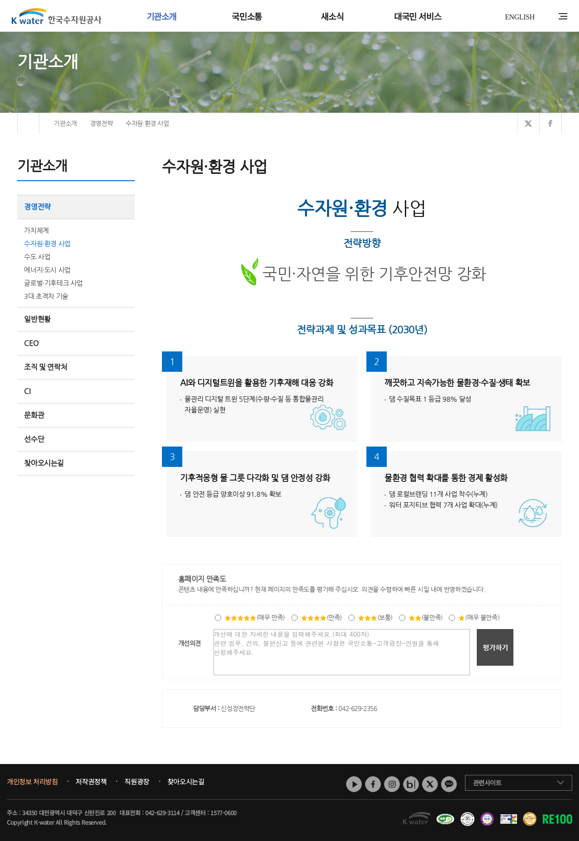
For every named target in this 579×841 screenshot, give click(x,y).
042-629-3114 (162, 812)
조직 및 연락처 (76, 367)
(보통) (375, 617)
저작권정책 (91, 781)
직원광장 (136, 781)
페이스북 (373, 784)
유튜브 (354, 784)
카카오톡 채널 (449, 784)
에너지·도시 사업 (47, 270)
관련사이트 (487, 782)
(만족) (321, 617)
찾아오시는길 (44, 463)
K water (56, 16)
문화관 (34, 415)
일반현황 (76, 319)
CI (27, 391)
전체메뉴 (563, 16)
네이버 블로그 (411, 784)
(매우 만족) (254, 617)
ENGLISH (520, 17)
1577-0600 (223, 812)
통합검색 (549, 16)
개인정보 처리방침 (32, 781)
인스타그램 (392, 784)
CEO (76, 343)
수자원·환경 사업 (47, 243)
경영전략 (76, 206)
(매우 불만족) (478, 617)
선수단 (76, 439)
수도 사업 (37, 256)
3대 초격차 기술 (46, 296)
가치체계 (36, 230)
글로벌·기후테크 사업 (53, 283)
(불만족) (425, 617)
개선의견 (189, 643)
